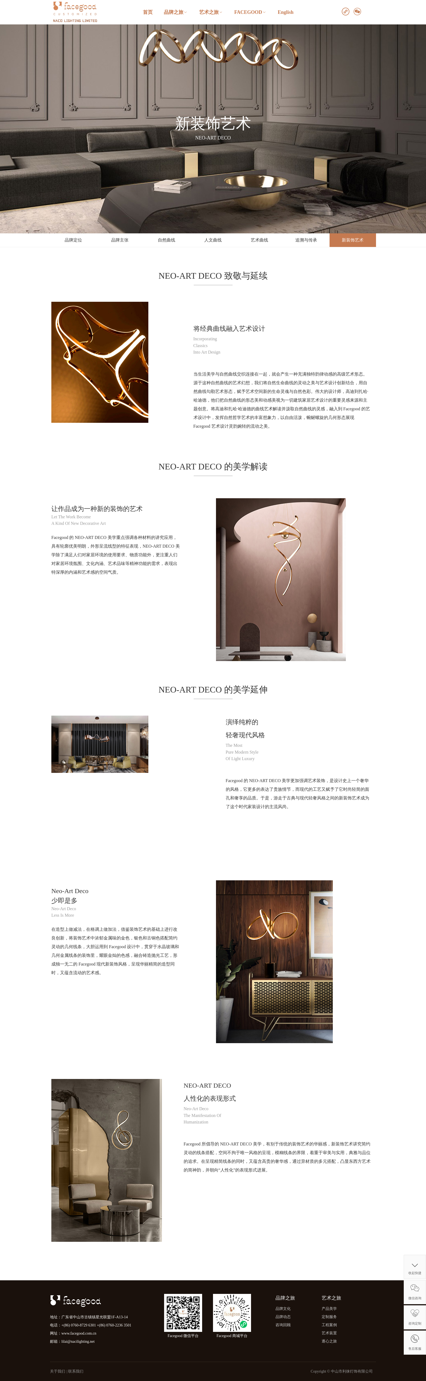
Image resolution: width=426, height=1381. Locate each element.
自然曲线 (166, 240)
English (285, 12)
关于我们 (57, 1371)
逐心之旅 (329, 1341)
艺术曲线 (259, 240)
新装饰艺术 (353, 240)
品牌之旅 (176, 12)
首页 (148, 12)
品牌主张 (120, 240)
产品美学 (329, 1309)
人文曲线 (213, 240)
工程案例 (329, 1325)
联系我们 (75, 1371)
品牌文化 (283, 1309)
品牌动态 (283, 1317)
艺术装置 (329, 1333)
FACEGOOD (250, 12)
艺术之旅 (211, 12)
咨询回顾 (283, 1325)
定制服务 (329, 1317)
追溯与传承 (306, 240)
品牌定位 (73, 240)
